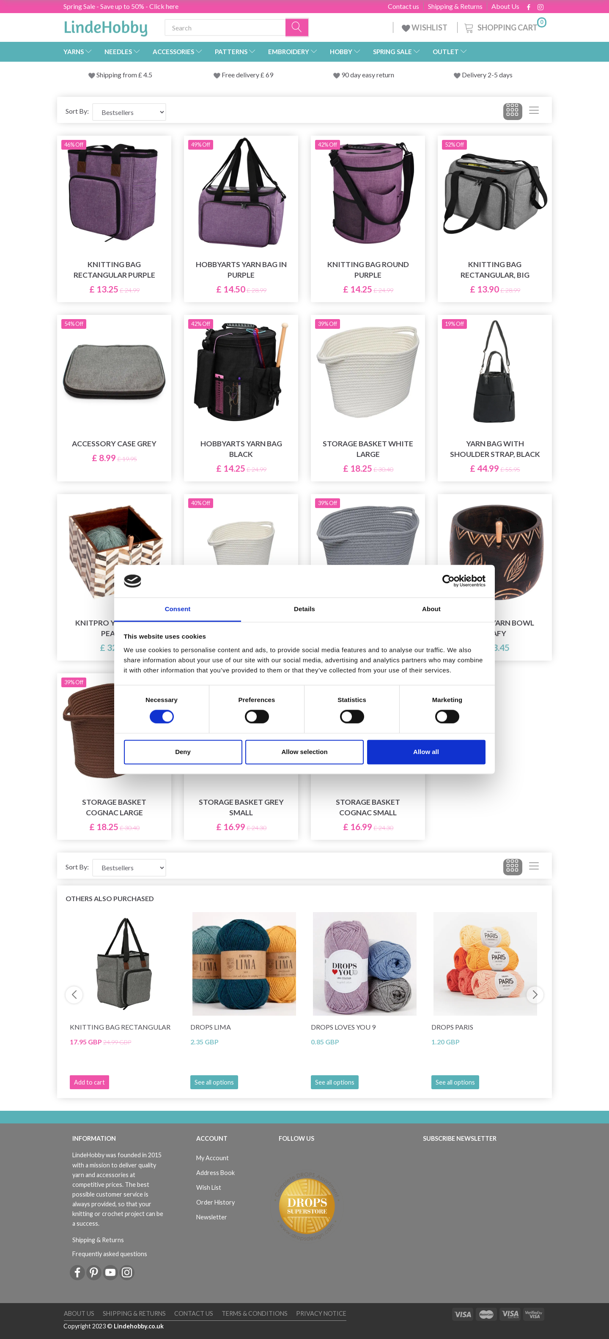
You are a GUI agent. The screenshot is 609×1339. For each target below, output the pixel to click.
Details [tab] (304, 608)
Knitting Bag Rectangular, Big (495, 269)
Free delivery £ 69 (247, 75)
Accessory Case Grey (114, 443)
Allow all (426, 751)
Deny (183, 751)
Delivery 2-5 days (487, 75)
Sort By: (77, 111)
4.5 (147, 75)
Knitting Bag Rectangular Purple (114, 269)
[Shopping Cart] (504, 26)
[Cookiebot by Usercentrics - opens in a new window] (448, 581)
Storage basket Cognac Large (114, 807)
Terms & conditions (255, 1313)
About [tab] (431, 608)
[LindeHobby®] (105, 25)
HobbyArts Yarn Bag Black (241, 449)
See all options (214, 1082)
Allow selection (304, 751)
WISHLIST (425, 27)
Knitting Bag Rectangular (120, 1027)
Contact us (403, 6)
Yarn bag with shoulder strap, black (495, 449)
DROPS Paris (452, 1027)
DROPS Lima (210, 1027)
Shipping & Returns (455, 6)
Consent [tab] (178, 608)
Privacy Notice (321, 1313)
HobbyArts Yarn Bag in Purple (241, 269)
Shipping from (117, 75)
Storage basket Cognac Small (368, 807)
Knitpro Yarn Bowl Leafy (495, 628)
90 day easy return (367, 75)
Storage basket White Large (368, 449)
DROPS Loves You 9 (343, 1027)
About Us (505, 6)
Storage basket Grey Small (241, 807)
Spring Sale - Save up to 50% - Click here (120, 6)
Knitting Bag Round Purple (368, 269)
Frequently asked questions (109, 1253)
